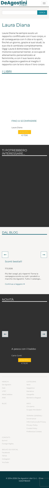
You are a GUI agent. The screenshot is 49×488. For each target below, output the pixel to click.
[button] (5, 255)
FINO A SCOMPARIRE (24, 121)
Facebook (6, 452)
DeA (3, 388)
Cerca (42, 12)
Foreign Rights (8, 444)
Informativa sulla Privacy (36, 422)
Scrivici (4, 440)
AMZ (4, 398)
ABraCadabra (7, 394)
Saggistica (30, 388)
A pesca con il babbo (23, 349)
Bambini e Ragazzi (34, 398)
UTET (4, 391)
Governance (31, 419)
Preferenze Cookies (34, 432)
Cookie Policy (32, 428)
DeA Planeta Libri (14, 3)
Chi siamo (30, 406)
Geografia (30, 394)
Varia (28, 385)
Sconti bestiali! (13, 261)
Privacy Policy (32, 425)
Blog (4, 403)
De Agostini (6, 385)
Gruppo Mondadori (34, 410)
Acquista (25, 132)
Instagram (6, 459)
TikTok (4, 456)
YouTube (5, 462)
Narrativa (30, 391)
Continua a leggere (15, 284)
